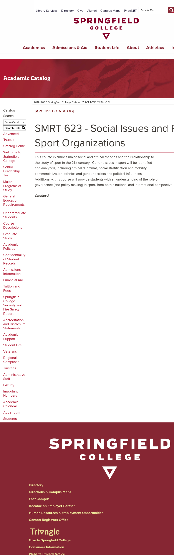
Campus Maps (110, 11)
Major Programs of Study (12, 186)
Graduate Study (10, 236)
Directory (67, 11)
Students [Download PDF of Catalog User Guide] (10, 419)
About (133, 47)
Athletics (155, 47)
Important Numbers (10, 393)
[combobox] (14, 122)
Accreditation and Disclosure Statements (14, 324)
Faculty (8, 385)
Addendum (11, 412)
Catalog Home (14, 146)
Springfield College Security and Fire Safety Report (12, 305)
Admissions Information (12, 272)
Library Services (47, 11)
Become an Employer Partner (52, 506)
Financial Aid (13, 280)
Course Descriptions (12, 225)
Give (80, 11)
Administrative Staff (14, 377)
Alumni (92, 11)
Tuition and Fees (11, 288)
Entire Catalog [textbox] (13, 122)
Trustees (9, 368)
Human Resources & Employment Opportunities (66, 513)
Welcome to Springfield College (12, 156)
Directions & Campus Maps (50, 492)
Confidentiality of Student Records (14, 259)
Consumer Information (46, 547)
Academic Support (10, 336)
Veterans (10, 351)
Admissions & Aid (70, 47)
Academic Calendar (10, 404)
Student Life (107, 47)
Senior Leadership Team (11, 171)
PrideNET (130, 11)
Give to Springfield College (50, 540)
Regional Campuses (11, 360)
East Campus (39, 499)
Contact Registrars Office (48, 520)
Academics (34, 47)
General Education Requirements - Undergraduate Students (14, 206)
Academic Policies (10, 246)
